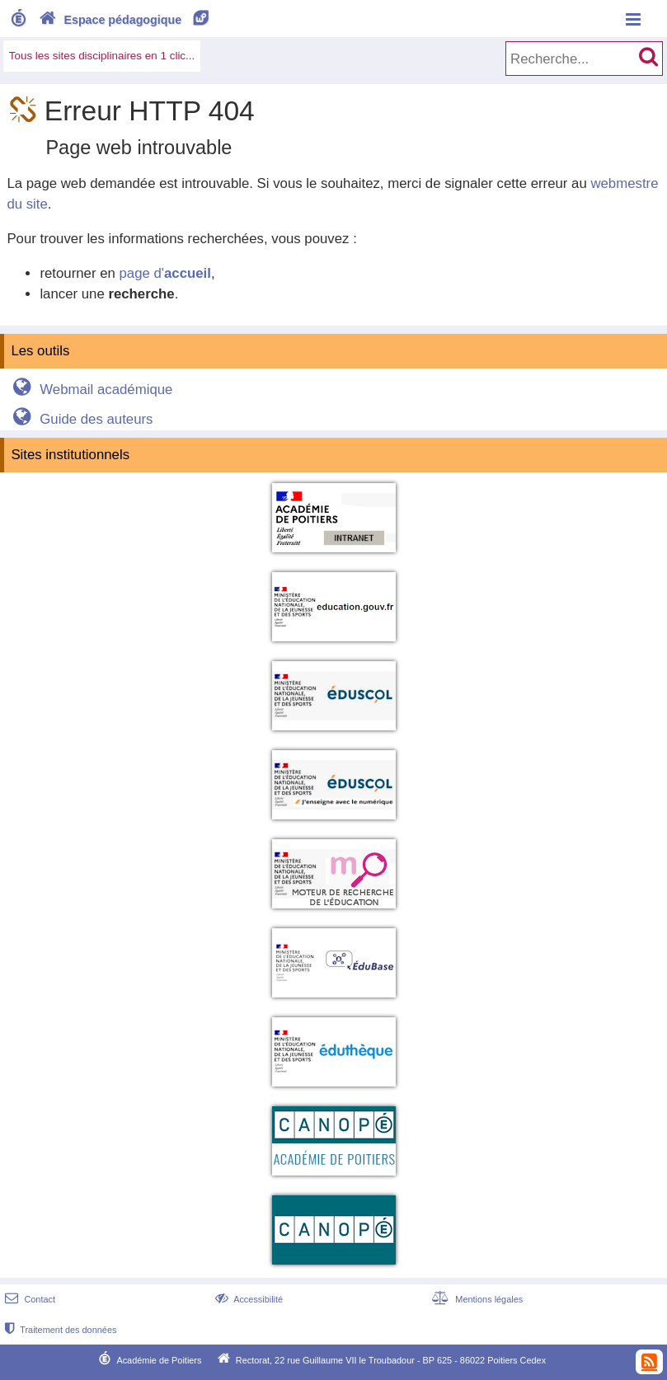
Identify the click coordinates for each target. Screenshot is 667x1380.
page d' (164, 273)
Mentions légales (476, 1299)
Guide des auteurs (80, 419)
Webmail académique (90, 389)
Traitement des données (59, 1330)
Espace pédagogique (124, 19)
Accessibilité (248, 1299)
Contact (28, 1299)
